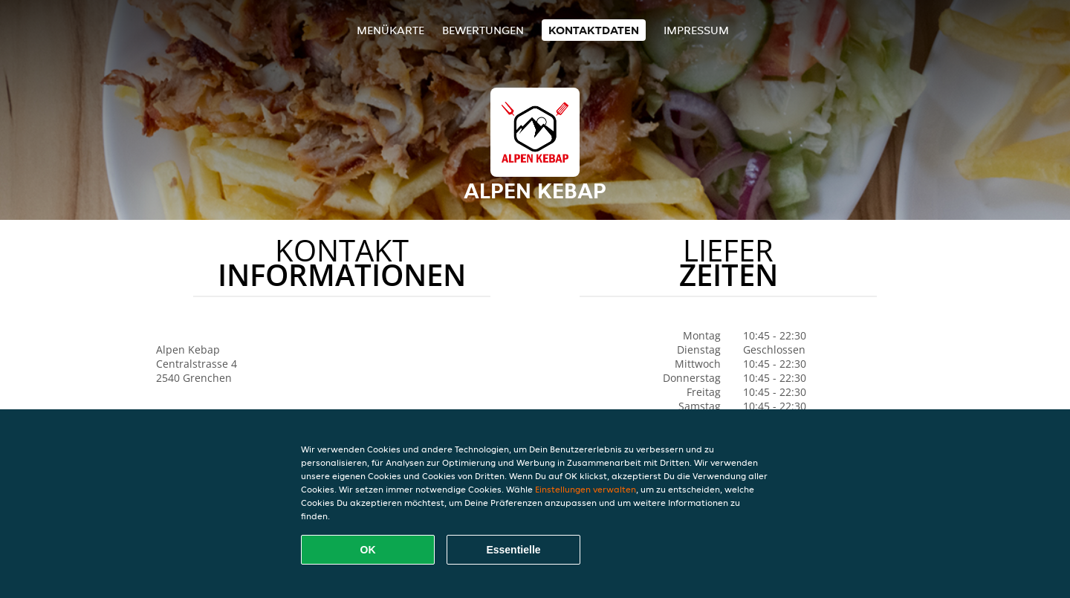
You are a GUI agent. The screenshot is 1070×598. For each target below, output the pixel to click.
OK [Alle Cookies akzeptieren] (368, 550)
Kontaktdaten (593, 30)
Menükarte (390, 30)
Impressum (696, 30)
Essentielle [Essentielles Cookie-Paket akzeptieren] (513, 550)
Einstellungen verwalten (585, 489)
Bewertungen (483, 30)
